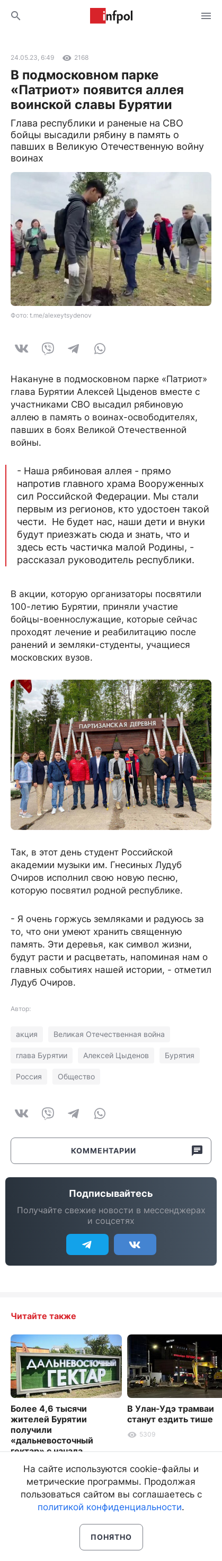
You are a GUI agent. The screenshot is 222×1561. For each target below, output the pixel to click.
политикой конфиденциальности (110, 1507)
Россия (29, 1076)
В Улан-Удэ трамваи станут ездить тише (170, 1413)
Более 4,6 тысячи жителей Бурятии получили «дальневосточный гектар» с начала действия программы (57, 1435)
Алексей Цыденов (116, 1055)
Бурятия (179, 1055)
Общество (76, 1076)
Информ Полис (111, 16)
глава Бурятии (41, 1055)
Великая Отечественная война (109, 1034)
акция (27, 1034)
